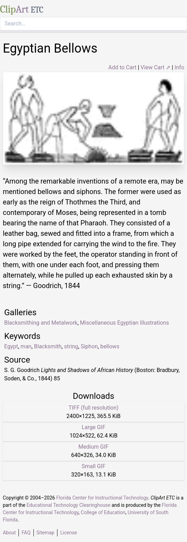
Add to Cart (122, 67)
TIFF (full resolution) (94, 407)
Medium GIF (93, 446)
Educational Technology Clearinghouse (68, 505)
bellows (109, 346)
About (9, 532)
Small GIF (93, 466)
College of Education (103, 512)
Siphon (89, 346)
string (71, 346)
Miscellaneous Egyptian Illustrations (124, 322)
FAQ (26, 532)
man (26, 346)
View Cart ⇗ (156, 67)
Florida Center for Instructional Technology (102, 498)
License (68, 532)
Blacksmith (48, 346)
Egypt (11, 346)
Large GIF (93, 427)
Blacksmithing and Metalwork (40, 322)
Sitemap (45, 532)
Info (179, 67)
